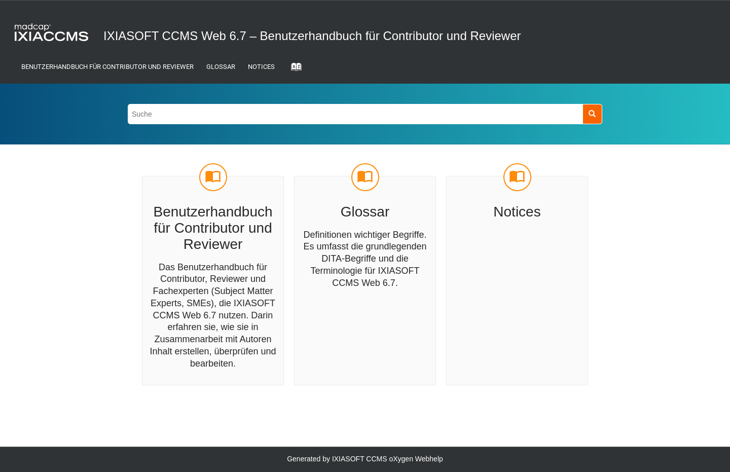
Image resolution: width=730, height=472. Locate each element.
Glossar (220, 66)
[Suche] (592, 114)
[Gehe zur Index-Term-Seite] (293, 70)
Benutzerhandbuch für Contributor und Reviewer (107, 66)
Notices (261, 66)
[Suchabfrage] (365, 114)
